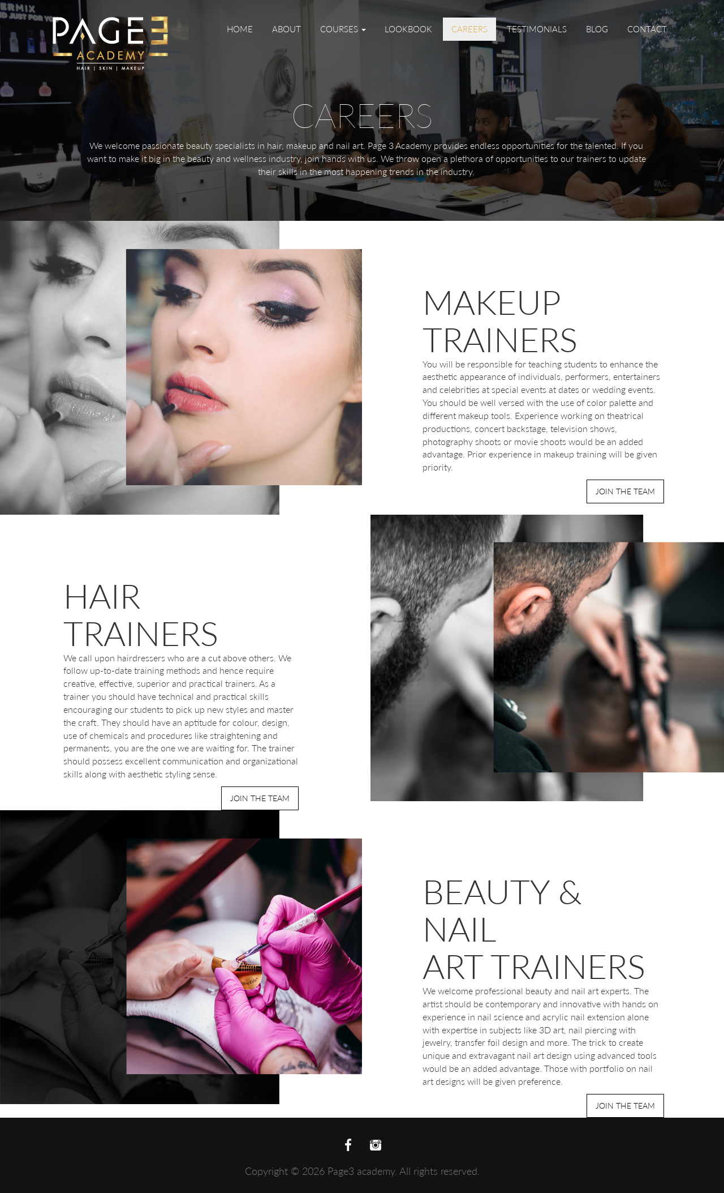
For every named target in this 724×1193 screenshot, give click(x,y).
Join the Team (625, 491)
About (286, 29)
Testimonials (537, 29)
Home (240, 29)
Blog (597, 29)
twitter (375, 1145)
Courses (343, 29)
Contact (647, 29)
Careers (469, 29)
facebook (348, 1145)
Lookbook (408, 29)
